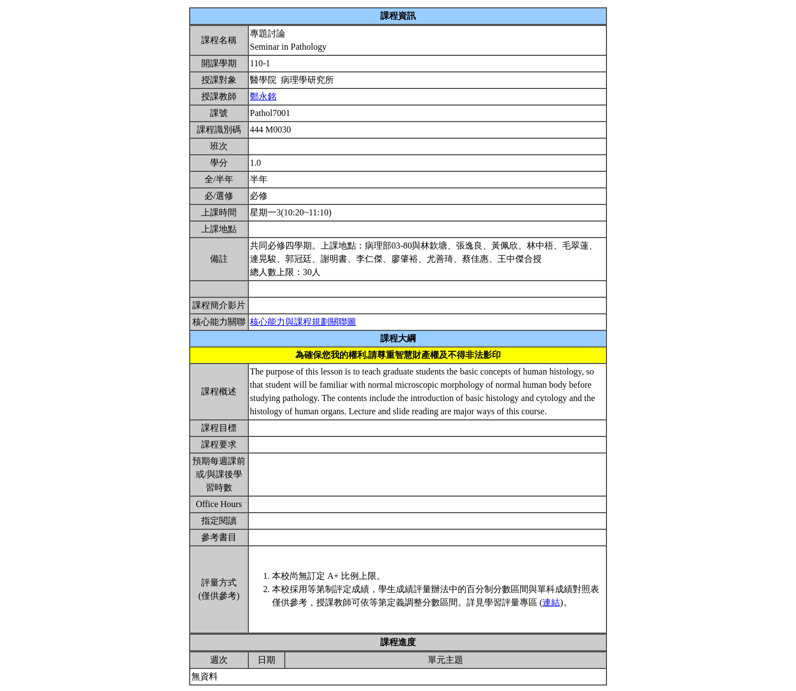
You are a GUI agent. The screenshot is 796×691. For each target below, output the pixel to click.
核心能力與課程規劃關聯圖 (303, 321)
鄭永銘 (263, 96)
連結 (551, 602)
